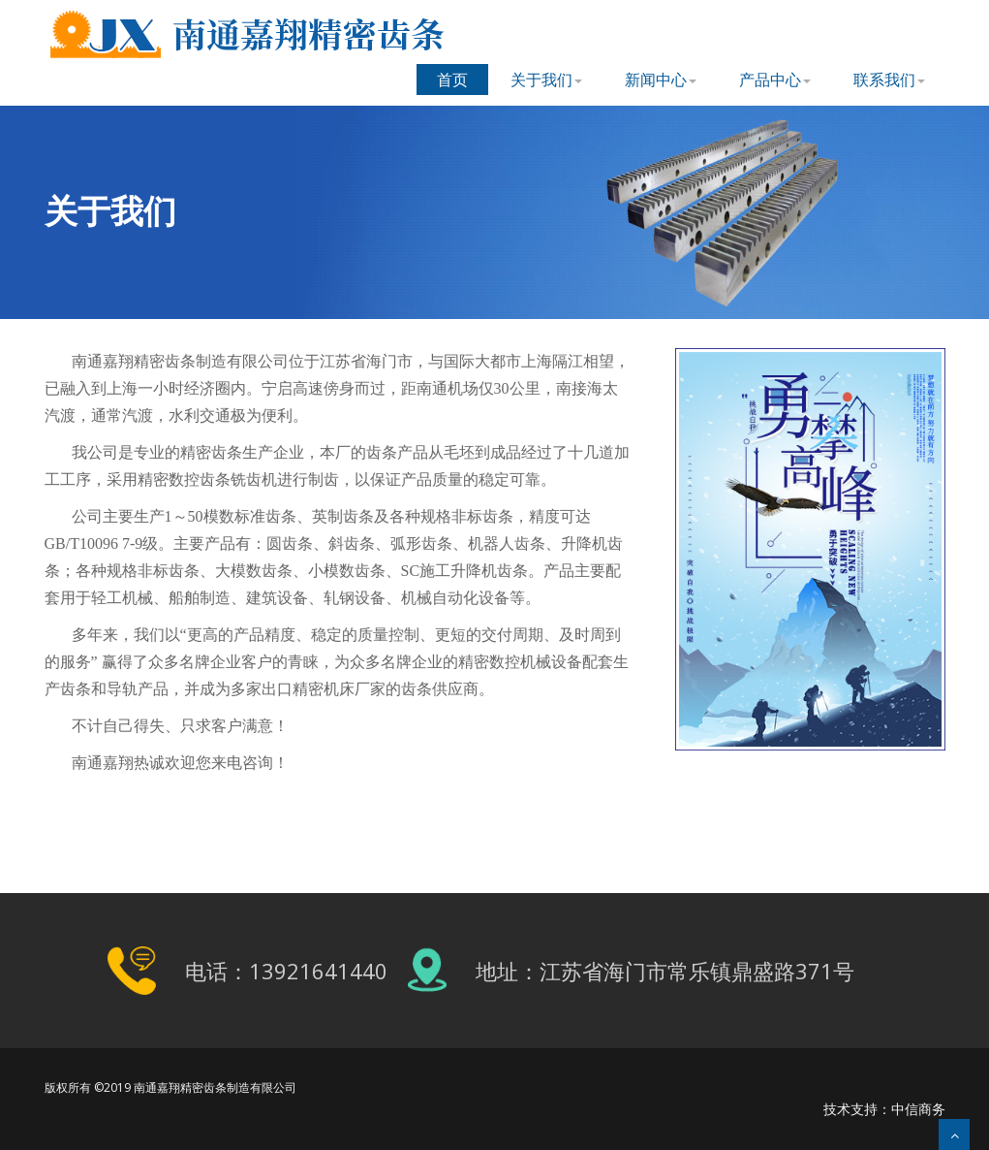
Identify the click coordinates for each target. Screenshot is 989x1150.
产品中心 (775, 79)
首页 (452, 79)
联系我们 (889, 79)
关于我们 (546, 79)
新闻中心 (660, 79)
